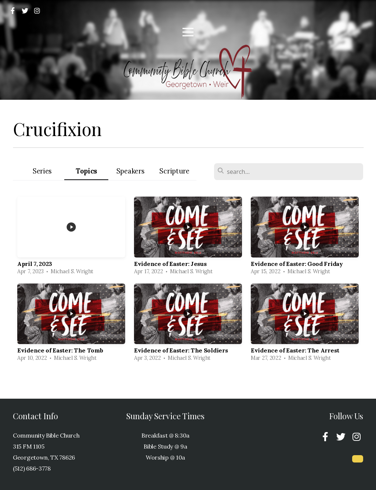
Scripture (174, 171)
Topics (86, 171)
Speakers (130, 171)
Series (42, 171)
